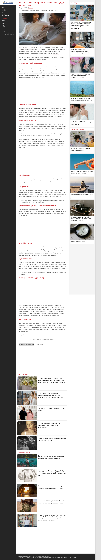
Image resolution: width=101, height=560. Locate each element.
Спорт (3, 23)
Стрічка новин (39, 344)
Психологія (30, 8)
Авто (3, 6)
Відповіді (46, 339)
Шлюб (52, 339)
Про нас (4, 31)
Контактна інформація (7, 33)
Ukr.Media (56, 53)
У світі (3, 26)
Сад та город (5, 21)
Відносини (39, 339)
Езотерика (4, 9)
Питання (33, 339)
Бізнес (3, 7)
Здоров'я (4, 10)
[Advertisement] (42, 91)
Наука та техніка (6, 17)
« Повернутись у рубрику (26, 344)
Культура (4, 13)
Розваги (3, 20)
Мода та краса (5, 15)
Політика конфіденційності (8, 34)
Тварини (4, 25)
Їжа (2, 12)
